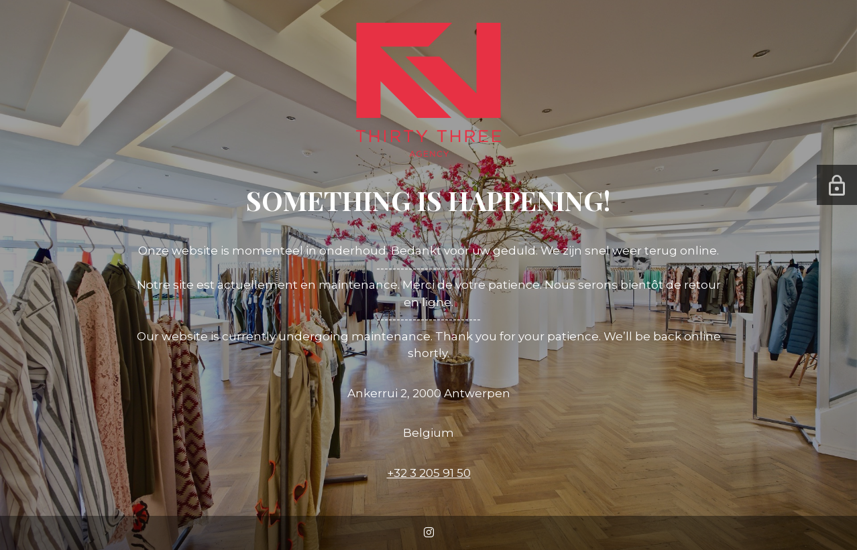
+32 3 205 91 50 (429, 473)
